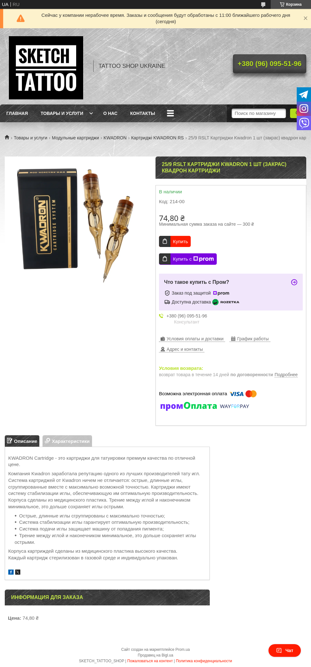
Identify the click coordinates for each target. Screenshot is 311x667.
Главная (17, 113)
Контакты (142, 113)
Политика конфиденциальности (204, 661)
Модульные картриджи (75, 137)
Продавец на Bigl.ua (155, 655)
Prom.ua (182, 649)
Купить (180, 241)
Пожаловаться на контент (150, 661)
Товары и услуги (62, 113)
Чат (284, 650)
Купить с (193, 259)
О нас (110, 113)
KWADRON (115, 137)
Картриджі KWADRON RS (157, 137)
